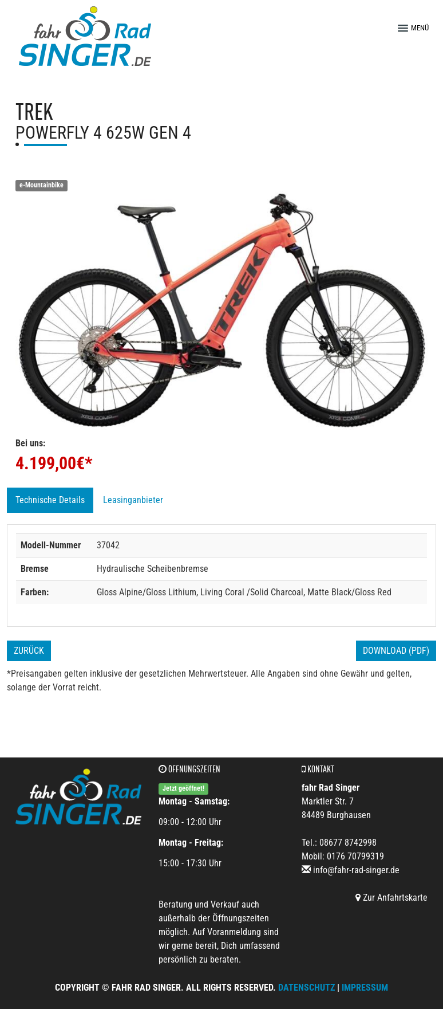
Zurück (29, 650)
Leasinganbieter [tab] (133, 499)
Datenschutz (306, 987)
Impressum (365, 987)
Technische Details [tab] (50, 499)
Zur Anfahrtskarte (391, 897)
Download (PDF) (396, 650)
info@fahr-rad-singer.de (356, 870)
